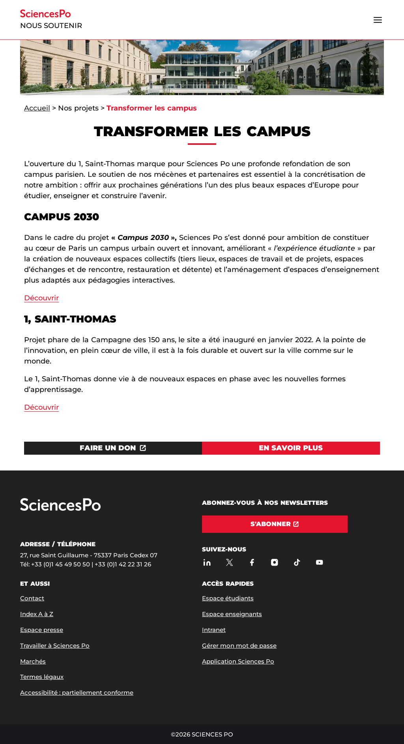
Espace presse (41, 629)
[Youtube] (319, 562)
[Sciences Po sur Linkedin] (207, 562)
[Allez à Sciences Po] (60, 509)
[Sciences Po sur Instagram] (274, 562)
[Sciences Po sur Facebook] (252, 562)
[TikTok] (297, 562)
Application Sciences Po (238, 661)
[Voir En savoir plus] (291, 448)
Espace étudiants (228, 598)
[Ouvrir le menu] (378, 20)
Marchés (33, 661)
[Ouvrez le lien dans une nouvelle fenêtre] (113, 448)
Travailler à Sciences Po (55, 645)
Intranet (214, 629)
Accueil (37, 108)
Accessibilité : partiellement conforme (76, 692)
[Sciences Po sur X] (229, 562)
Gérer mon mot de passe (239, 645)
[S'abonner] (275, 524)
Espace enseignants (232, 614)
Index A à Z (36, 614)
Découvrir (41, 298)
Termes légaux (42, 676)
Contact (32, 598)
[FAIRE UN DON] (113, 448)
